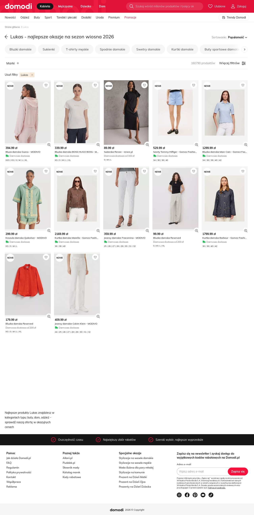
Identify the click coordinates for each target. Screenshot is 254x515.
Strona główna (12, 27)
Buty (37, 17)
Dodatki (86, 17)
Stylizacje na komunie (132, 472)
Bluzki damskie (21, 49)
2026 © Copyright (134, 509)
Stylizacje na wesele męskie (135, 462)
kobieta (45, 6)
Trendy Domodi (234, 17)
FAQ (9, 462)
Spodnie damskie (112, 49)
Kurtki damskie (182, 49)
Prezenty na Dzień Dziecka (135, 486)
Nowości (10, 17)
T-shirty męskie (77, 49)
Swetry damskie (148, 49)
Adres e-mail (184, 464)
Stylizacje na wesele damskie (136, 458)
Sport (48, 17)
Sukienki (49, 49)
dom (102, 6)
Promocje (130, 17)
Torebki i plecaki (67, 17)
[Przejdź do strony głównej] (18, 6)
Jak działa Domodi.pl (18, 458)
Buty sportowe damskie (222, 49)
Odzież (24, 17)
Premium (114, 17)
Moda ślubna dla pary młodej (136, 467)
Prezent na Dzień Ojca (132, 481)
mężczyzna (65, 6)
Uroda (100, 17)
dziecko (86, 6)
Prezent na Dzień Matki (133, 477)
